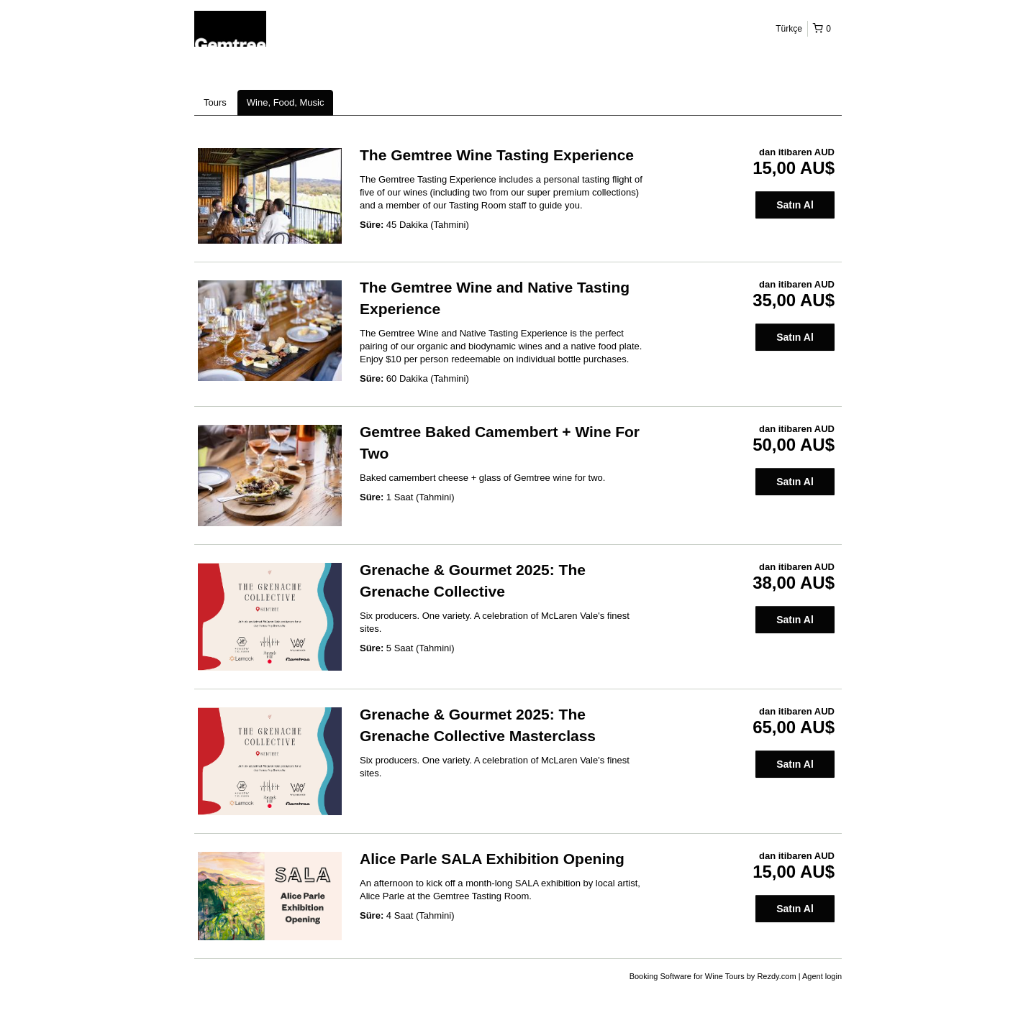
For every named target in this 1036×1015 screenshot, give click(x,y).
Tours (215, 102)
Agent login (822, 976)
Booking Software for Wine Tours (688, 976)
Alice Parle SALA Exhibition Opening (492, 858)
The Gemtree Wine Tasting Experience (497, 155)
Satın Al (795, 205)
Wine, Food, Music (285, 102)
